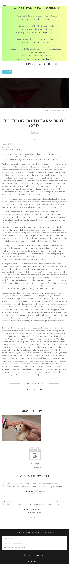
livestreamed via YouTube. (47, 33)
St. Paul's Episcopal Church (34, 64)
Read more (34, 517)
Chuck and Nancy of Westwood (34, 491)
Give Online (7, 72)
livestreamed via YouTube (47, 19)
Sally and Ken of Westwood (34, 510)
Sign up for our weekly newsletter (14, 547)
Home (46, 111)
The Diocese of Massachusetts (12, 543)
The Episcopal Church (10, 538)
